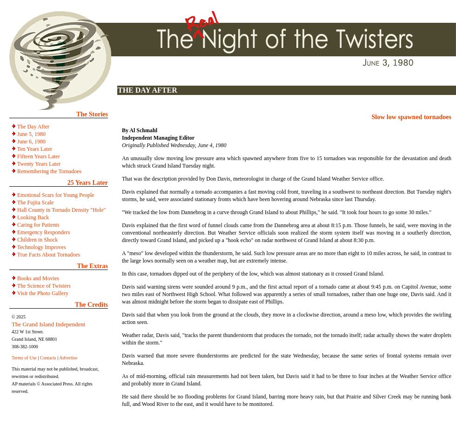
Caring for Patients (38, 225)
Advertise (68, 357)
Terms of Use (24, 357)
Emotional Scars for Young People (55, 195)
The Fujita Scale (35, 202)
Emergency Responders (43, 232)
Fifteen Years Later (38, 156)
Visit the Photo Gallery (42, 293)
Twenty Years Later (38, 164)
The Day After (33, 126)
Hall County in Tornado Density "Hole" (61, 210)
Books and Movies (38, 278)
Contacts (48, 357)
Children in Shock (37, 239)
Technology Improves (41, 247)
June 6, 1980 (31, 141)
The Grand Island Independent (48, 324)
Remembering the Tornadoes (49, 171)
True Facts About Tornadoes (48, 254)
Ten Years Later (34, 149)
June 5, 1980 (31, 134)
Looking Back (33, 217)
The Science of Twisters (44, 286)
